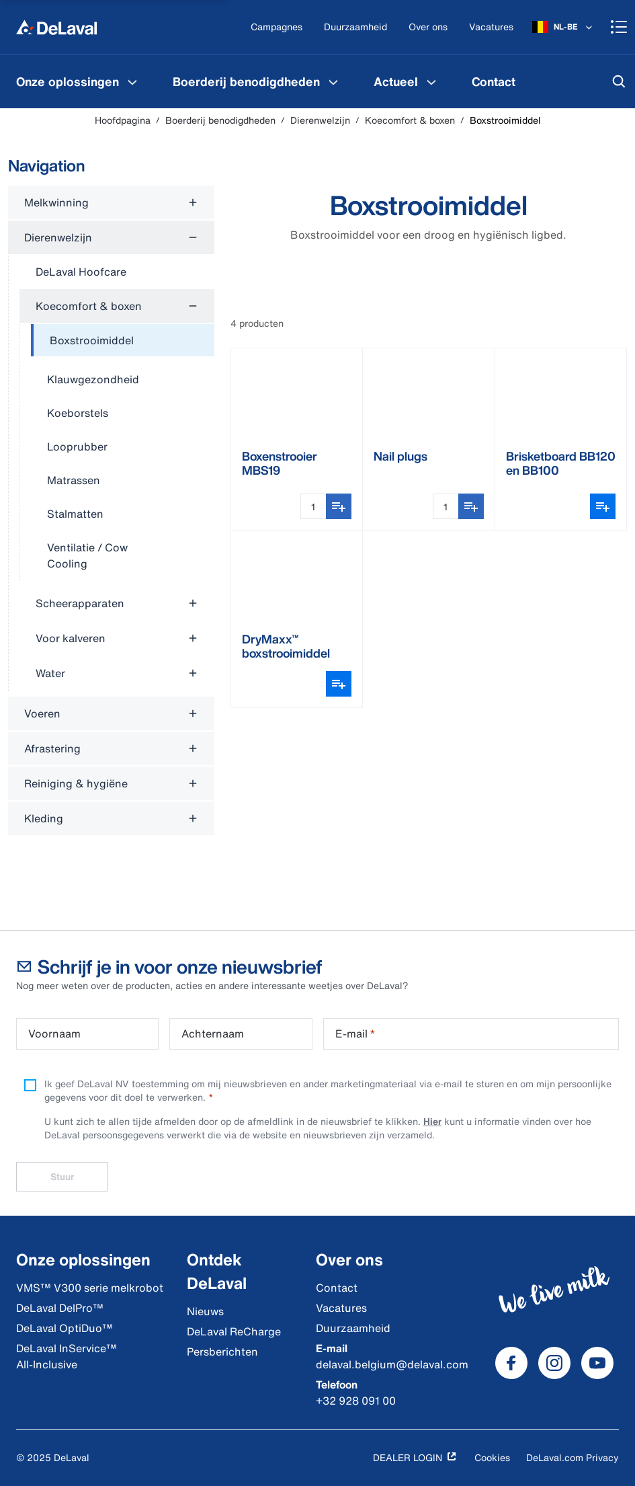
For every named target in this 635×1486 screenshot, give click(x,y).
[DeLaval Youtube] (597, 1363)
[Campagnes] (276, 27)
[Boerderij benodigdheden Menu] (333, 81)
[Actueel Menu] (431, 81)
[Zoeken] (619, 81)
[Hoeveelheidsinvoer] (313, 506)
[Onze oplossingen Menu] (132, 81)
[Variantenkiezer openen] (603, 506)
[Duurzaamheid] (355, 27)
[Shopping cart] (619, 27)
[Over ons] (428, 27)
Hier (432, 1121)
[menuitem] (78, 81)
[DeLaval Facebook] (511, 1363)
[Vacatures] (491, 27)
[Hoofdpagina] (56, 26)
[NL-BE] (563, 27)
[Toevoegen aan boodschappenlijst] (338, 506)
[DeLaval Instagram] (554, 1363)
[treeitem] (122, 341)
